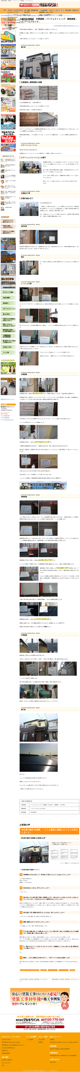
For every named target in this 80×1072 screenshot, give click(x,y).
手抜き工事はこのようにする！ (10, 171)
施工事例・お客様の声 (7, 1060)
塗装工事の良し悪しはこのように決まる (11, 1042)
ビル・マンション (6, 1062)
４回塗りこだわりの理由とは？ (10, 181)
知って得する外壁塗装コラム (8, 1047)
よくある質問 (30, 1039)
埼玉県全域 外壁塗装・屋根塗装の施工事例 (29, 970)
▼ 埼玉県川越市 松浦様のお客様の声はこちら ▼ (66, 26)
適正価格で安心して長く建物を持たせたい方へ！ (13, 1045)
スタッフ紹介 (42, 1039)
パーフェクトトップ (53, 970)
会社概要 (52, 1039)
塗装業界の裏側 (8, 207)
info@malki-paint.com (9, 419)
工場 (3, 1065)
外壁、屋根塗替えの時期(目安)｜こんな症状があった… (10, 193)
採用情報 (41, 1042)
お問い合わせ (53, 1062)
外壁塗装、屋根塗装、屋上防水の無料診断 (59, 1049)
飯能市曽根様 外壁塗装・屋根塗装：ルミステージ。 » (65, 979)
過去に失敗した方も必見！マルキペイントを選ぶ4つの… (10, 187)
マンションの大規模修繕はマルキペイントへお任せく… (10, 177)
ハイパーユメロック (64, 970)
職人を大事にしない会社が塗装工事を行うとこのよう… (10, 203)
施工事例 (72, 970)
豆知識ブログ (5, 1050)
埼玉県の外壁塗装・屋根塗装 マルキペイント (40, 1070)
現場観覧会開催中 (6, 1053)
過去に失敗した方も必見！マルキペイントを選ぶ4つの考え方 (64, 1042)
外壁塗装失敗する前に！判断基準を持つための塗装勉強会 (63, 1055)
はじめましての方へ (6, 1039)
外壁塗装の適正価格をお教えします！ (10, 166)
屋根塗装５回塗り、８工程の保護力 (10, 197)
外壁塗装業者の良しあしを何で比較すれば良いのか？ (10, 161)
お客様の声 (44, 970)
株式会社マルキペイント (8, 399)
